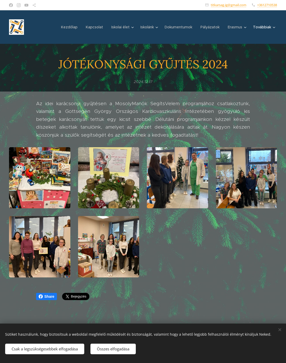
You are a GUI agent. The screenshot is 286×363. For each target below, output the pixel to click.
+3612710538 (267, 5)
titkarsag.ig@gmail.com (228, 5)
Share (46, 296)
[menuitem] (71, 27)
